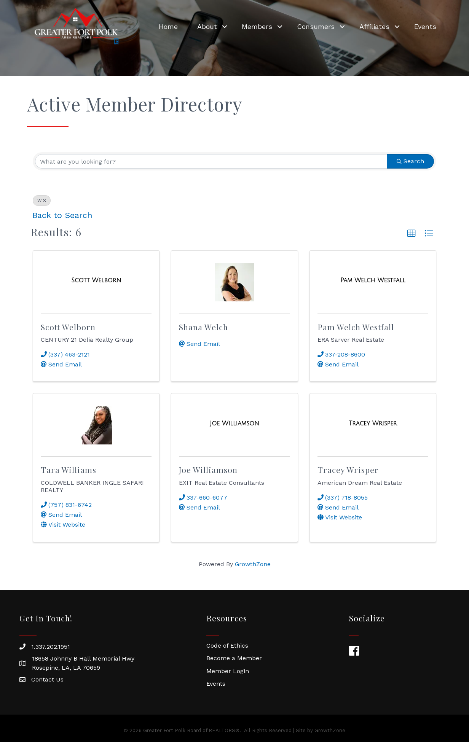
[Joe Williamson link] (234, 423)
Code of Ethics (227, 645)
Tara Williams (68, 469)
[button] (411, 233)
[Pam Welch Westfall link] (372, 280)
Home (164, 25)
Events (422, 25)
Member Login (227, 671)
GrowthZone (253, 564)
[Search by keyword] (211, 161)
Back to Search (62, 215)
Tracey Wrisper (348, 469)
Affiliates (371, 25)
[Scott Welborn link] (96, 280)
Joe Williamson (208, 469)
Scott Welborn (68, 327)
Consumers (312, 25)
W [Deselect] (41, 200)
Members (253, 25)
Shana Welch (203, 327)
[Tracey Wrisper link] (373, 423)
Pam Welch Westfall (355, 327)
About (204, 25)
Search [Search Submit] (410, 161)
